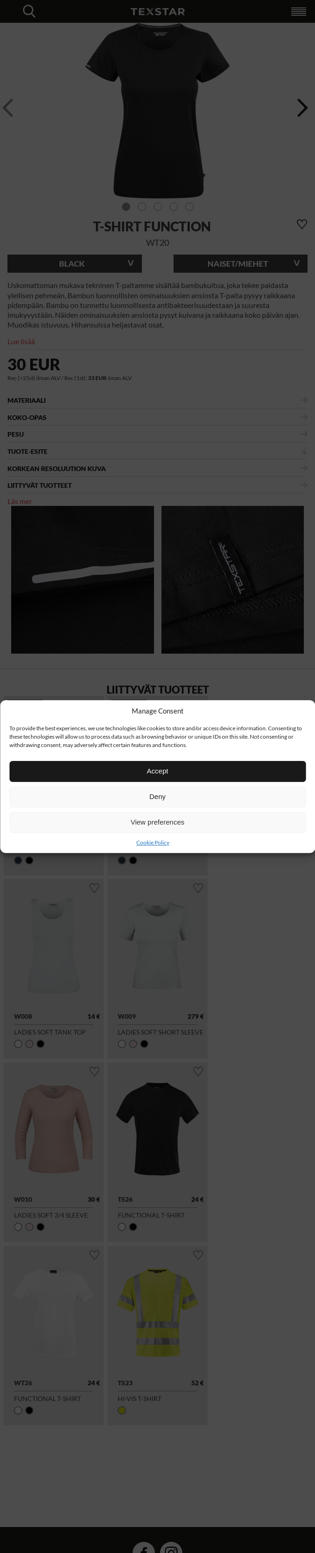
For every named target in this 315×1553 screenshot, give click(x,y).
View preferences (158, 822)
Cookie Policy (152, 842)
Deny (157, 796)
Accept (157, 771)
